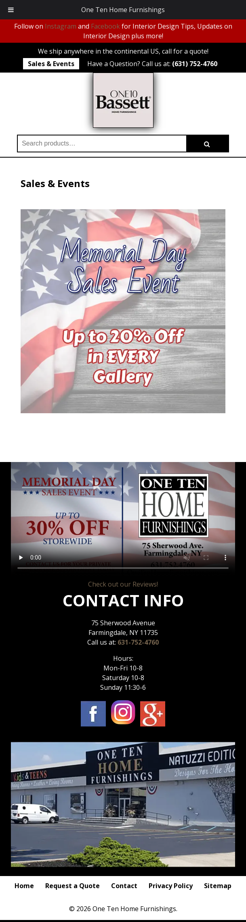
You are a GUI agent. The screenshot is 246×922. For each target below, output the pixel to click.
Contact (124, 885)
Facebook (105, 26)
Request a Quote (72, 885)
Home (24, 885)
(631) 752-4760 (194, 63)
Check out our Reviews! (123, 584)
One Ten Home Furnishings (123, 9)
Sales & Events (51, 63)
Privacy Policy (171, 885)
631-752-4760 (138, 642)
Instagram (60, 26)
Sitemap (217, 885)
